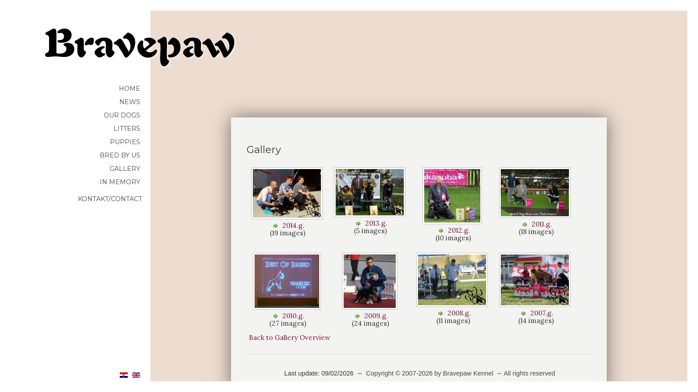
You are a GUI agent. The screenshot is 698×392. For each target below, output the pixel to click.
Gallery (125, 169)
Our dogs (122, 115)
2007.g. (541, 313)
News (129, 102)
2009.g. (376, 315)
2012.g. (459, 230)
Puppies (125, 142)
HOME (129, 89)
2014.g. (293, 225)
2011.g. (542, 224)
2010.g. (293, 315)
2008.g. (459, 313)
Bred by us (120, 155)
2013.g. (376, 223)
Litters (127, 129)
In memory (120, 182)
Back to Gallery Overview (289, 337)
